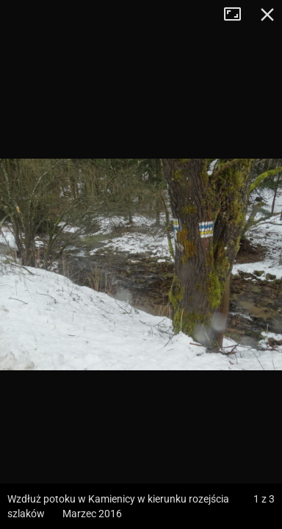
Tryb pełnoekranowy (238, 14)
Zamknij (267, 14)
